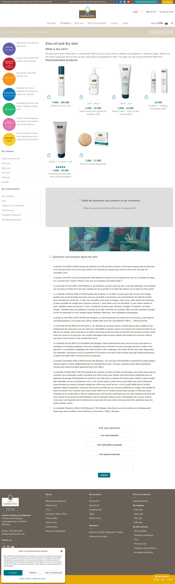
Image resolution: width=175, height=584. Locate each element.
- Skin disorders (140, 531)
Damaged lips (22, 103)
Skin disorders (8, 196)
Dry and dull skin (32, 43)
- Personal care (139, 544)
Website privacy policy (39, 578)
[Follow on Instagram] (120, 2)
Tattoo (34, 133)
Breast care (26, 121)
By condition (9, 32)
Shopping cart (95, 510)
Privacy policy (51, 518)
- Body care (138, 514)
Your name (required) (109, 438)
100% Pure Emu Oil (10, 159)
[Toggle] (40, 196)
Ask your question (129, 241)
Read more (157, 57)
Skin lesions (29, 58)
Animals (5, 182)
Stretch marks (23, 118)
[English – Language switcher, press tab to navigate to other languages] (137, 12)
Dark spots (21, 46)
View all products (140, 501)
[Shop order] (160, 32)
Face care (6, 163)
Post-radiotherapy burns (27, 136)
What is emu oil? (89, 241)
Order (91, 514)
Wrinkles (20, 43)
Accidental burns (31, 139)
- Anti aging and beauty (143, 552)
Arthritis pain (22, 76)
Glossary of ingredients (56, 531)
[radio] (89, 103)
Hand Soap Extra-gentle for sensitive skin (93, 112)
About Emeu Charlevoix (56, 501)
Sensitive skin (22, 88)
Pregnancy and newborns (13, 206)
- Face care (138, 510)
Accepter (13, 573)
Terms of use (51, 522)
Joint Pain (31, 73)
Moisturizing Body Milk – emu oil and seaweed (60, 175)
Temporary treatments (11, 215)
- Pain (135, 539)
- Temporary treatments (143, 535)
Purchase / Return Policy (56, 514)
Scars (26, 61)
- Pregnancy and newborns (144, 548)
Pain (4, 201)
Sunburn (20, 139)
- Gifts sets (137, 522)
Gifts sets (6, 177)
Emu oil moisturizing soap (93, 164)
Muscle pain (22, 73)
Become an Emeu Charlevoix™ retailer (106, 532)
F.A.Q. (48, 510)
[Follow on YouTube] (128, 2)
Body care (6, 168)
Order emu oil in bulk (98, 536)
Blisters (33, 61)
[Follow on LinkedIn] (124, 2)
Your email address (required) (109, 448)
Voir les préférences (53, 573)
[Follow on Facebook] (117, 2)
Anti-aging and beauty (11, 220)
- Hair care (137, 518)
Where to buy (51, 505)
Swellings (27, 106)
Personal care (27, 32)
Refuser (33, 573)
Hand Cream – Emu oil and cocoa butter (125, 112)
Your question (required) (109, 462)
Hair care (6, 173)
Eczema (20, 58)
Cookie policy (51, 527)
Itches (31, 103)
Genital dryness (27, 124)
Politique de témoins (25, 578)
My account (94, 501)
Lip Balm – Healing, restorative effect (158, 107)
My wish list (94, 505)
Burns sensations (24, 133)
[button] (61, 551)
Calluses (30, 94)
